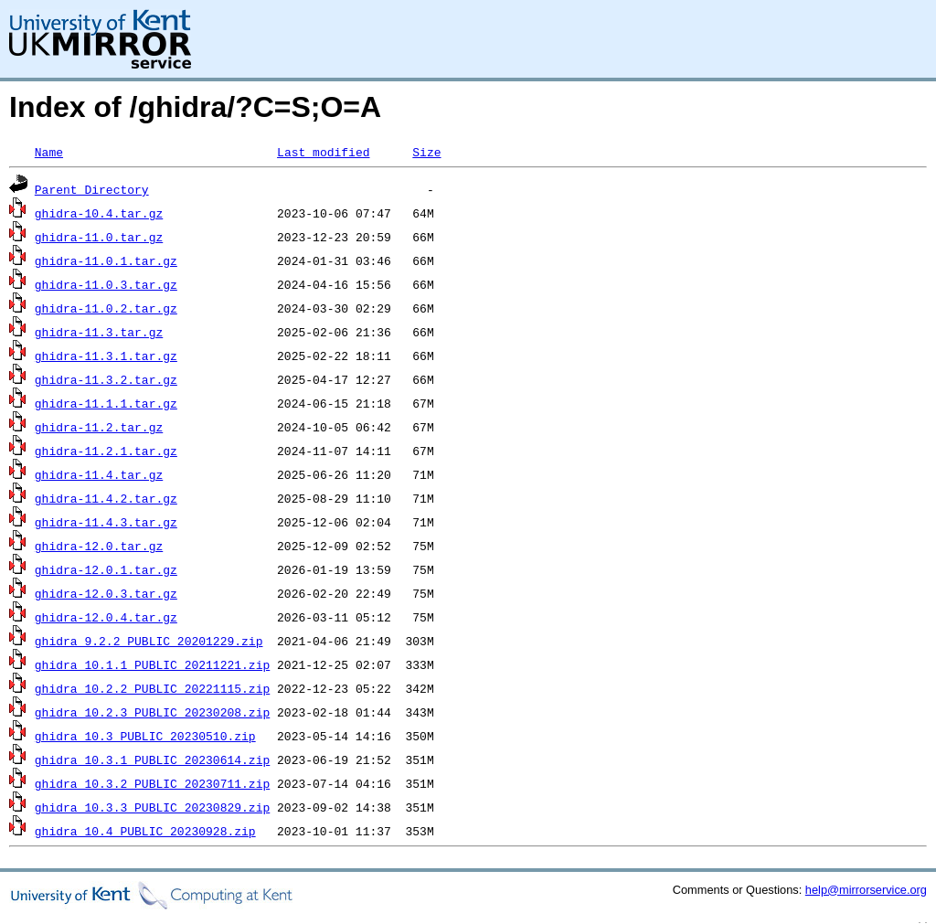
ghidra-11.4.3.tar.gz (106, 522)
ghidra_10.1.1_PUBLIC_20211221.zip (152, 664)
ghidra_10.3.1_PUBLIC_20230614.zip (152, 759)
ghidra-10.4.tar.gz (99, 213)
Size (426, 151)
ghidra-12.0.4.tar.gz (106, 617)
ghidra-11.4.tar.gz (99, 474)
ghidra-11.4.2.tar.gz (106, 498)
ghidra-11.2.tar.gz (99, 427)
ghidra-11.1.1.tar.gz (106, 403)
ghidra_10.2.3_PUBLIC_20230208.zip (152, 712)
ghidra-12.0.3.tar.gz (106, 593)
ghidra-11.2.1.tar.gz (106, 450)
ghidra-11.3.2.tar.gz (106, 379)
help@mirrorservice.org (866, 890)
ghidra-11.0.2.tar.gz (106, 308)
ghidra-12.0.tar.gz (99, 545)
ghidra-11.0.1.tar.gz (106, 260)
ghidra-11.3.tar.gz (99, 332)
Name (49, 151)
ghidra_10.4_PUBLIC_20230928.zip (145, 831)
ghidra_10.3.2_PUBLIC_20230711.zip (152, 783)
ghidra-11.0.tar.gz (99, 236)
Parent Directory (92, 189)
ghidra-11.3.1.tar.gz (106, 355)
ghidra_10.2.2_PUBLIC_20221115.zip (152, 688)
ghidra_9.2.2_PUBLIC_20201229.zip (149, 640)
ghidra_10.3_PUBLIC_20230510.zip (145, 736)
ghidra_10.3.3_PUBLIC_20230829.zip (152, 807)
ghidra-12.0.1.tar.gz (106, 569)
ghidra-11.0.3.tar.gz (106, 284)
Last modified (323, 151)
